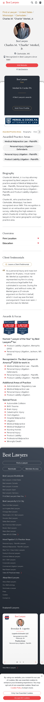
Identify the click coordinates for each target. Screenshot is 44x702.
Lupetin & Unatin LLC (20, 634)
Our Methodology (9, 585)
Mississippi (8, 15)
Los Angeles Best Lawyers (11, 508)
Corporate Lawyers (9, 563)
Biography (27, 132)
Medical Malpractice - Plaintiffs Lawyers (16, 546)
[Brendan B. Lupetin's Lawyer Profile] (20, 624)
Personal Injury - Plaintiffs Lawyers (14, 543)
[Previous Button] (4, 639)
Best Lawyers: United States (12, 480)
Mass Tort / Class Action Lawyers (14, 550)
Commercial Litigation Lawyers (13, 566)
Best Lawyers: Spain (9, 490)
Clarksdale (20, 15)
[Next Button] (36, 639)
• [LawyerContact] (23, 662)
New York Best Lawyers (10, 505)
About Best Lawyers (9, 582)
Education (8, 243)
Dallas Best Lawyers (9, 521)
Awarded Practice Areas (12, 132)
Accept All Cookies (22, 698)
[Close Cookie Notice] (42, 676)
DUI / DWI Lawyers (9, 560)
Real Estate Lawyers (9, 569)
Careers (5, 595)
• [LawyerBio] (20, 662)
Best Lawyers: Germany (10, 493)
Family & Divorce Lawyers (11, 553)
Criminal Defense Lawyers (11, 556)
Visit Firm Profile (22, 108)
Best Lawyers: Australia (10, 486)
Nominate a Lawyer (9, 588)
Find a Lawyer (10, 12)
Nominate (12, 469)
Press (4, 591)
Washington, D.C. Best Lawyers (13, 515)
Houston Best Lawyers (10, 518)
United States (25, 12)
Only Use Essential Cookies (22, 693)
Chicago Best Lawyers (10, 512)
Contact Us (6, 598)
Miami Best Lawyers (9, 531)
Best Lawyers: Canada (10, 483)
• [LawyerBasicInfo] (17, 662)
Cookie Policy (16, 688)
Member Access (32, 469)
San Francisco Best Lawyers (12, 525)
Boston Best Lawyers (10, 528)
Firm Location (9, 238)
